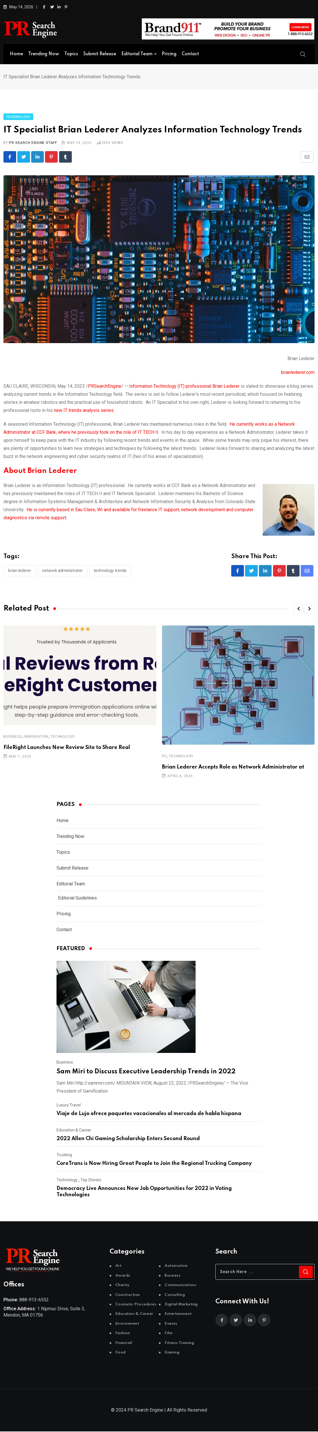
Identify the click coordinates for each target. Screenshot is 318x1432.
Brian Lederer (19, 570)
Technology (62, 737)
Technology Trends (110, 570)
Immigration (36, 737)
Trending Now (43, 54)
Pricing (169, 54)
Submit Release (99, 54)
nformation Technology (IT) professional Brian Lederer (185, 386)
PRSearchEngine (104, 386)
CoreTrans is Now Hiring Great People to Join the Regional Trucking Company (154, 1164)
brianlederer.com (298, 372)
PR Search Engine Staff (33, 143)
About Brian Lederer (40, 471)
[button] (298, 609)
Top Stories (90, 1180)
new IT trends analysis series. (84, 410)
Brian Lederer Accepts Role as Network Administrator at (233, 767)
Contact (190, 54)
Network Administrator (62, 570)
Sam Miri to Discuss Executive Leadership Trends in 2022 (146, 1072)
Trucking (64, 1155)
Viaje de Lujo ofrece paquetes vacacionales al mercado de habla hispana (149, 1114)
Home (16, 54)
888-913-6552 (34, 1300)
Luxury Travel (69, 1105)
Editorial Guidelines (77, 898)
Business (12, 737)
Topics (71, 54)
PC (164, 757)
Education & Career (74, 1130)
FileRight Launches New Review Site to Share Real (66, 747)
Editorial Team (137, 54)
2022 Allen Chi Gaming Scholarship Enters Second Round (128, 1139)
